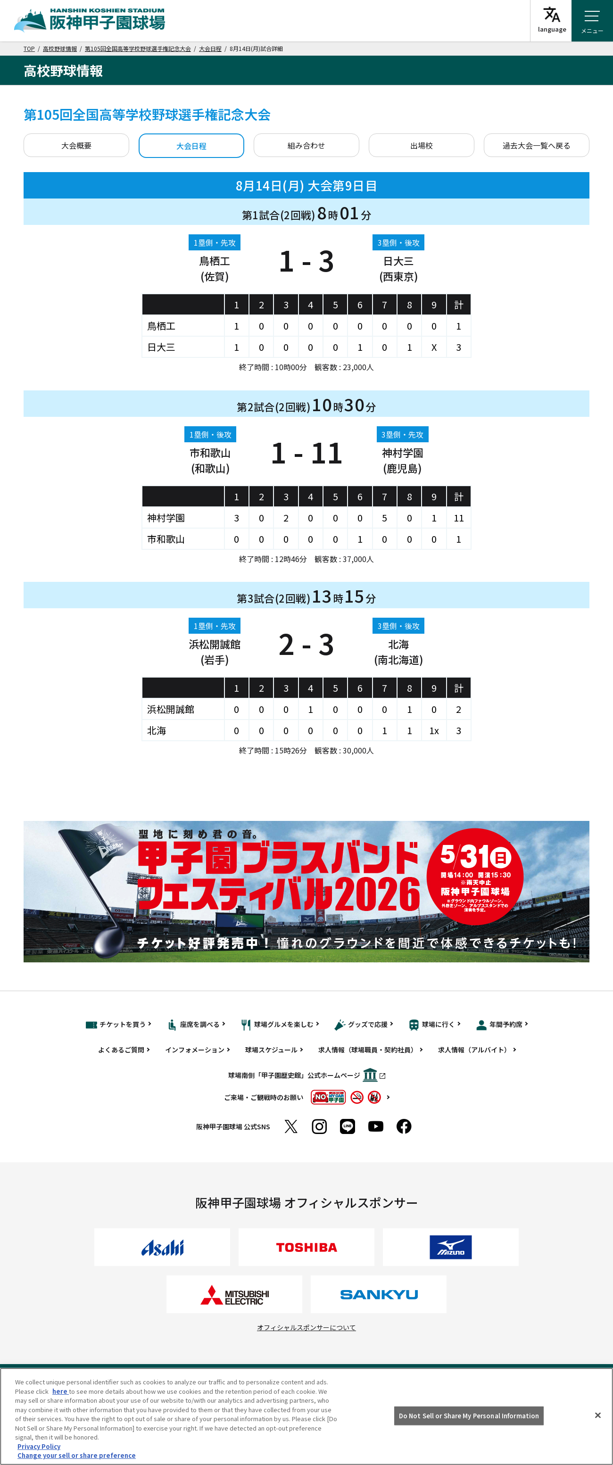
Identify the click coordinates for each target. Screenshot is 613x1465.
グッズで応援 (361, 1025)
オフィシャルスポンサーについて (306, 1327)
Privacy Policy (38, 1446)
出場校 (421, 145)
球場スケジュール (271, 1049)
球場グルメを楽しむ (277, 1025)
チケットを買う (116, 1025)
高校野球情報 (60, 48)
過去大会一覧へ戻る (537, 145)
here (60, 1391)
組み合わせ (306, 145)
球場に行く (431, 1025)
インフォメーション (194, 1049)
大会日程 (210, 48)
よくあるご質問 (121, 1049)
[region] (306, 1416)
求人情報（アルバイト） (474, 1049)
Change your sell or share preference (76, 1455)
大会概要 (76, 145)
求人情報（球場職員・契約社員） (367, 1049)
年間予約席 (499, 1025)
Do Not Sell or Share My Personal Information (469, 1415)
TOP (29, 48)
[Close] (598, 1415)
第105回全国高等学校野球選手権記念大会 (138, 48)
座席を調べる (193, 1025)
